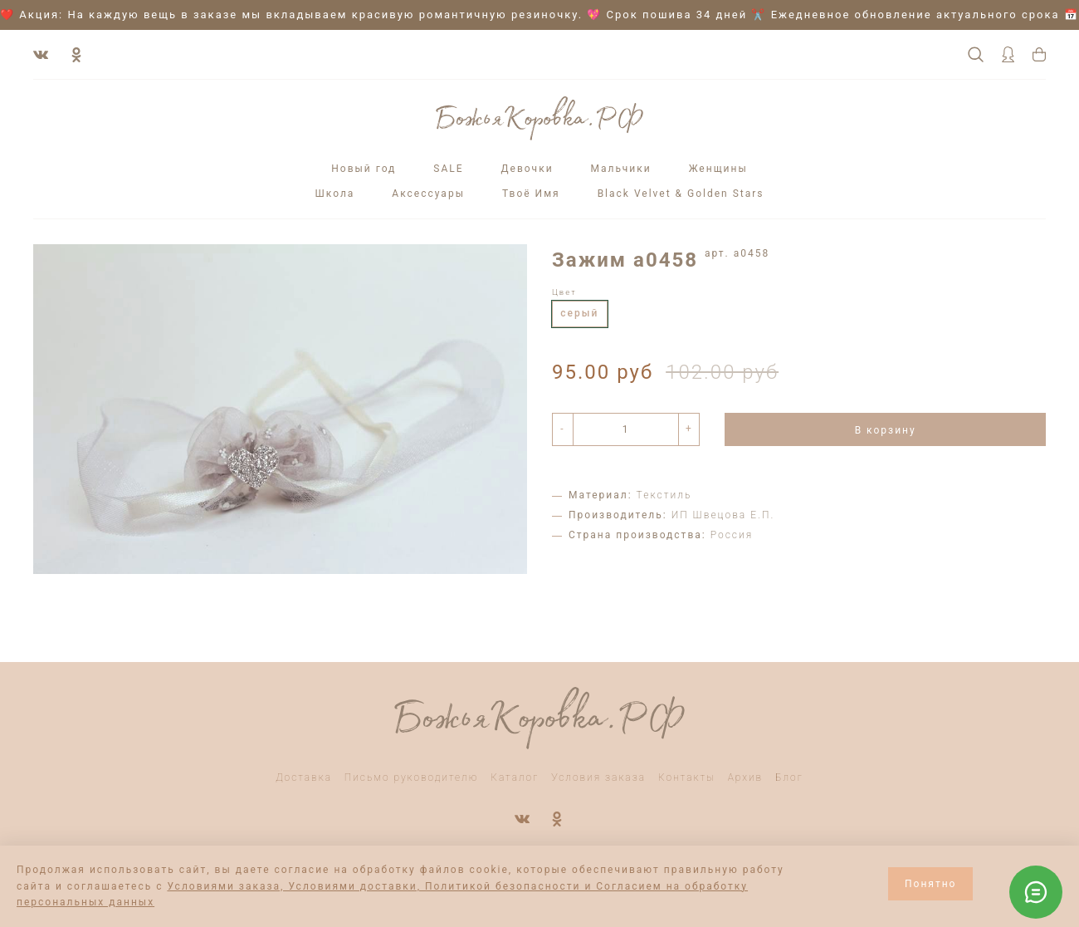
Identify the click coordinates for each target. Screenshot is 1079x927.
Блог (789, 777)
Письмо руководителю (411, 777)
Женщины (718, 168)
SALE (448, 168)
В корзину (885, 430)
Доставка (304, 777)
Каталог (515, 777)
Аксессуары (428, 193)
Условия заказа (598, 777)
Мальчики (621, 168)
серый (579, 313)
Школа (334, 193)
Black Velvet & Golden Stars (681, 193)
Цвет (564, 292)
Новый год (363, 168)
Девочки (527, 168)
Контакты (686, 777)
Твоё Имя (531, 193)
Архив (746, 777)
